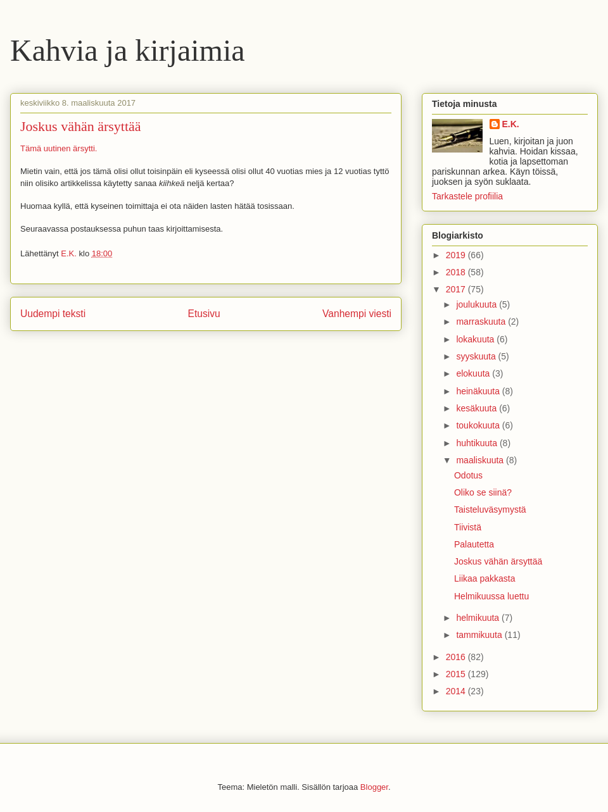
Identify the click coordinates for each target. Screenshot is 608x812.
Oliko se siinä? (483, 492)
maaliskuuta (481, 460)
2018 (457, 272)
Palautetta (474, 544)
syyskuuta (477, 356)
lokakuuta (476, 339)
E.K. (510, 124)
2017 (457, 289)
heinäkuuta (479, 391)
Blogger (374, 787)
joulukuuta (477, 304)
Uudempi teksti (53, 313)
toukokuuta (479, 425)
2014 (457, 691)
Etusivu (204, 313)
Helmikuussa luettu (491, 596)
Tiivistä (467, 527)
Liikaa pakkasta (485, 578)
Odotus (468, 475)
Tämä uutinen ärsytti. (58, 148)
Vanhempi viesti (356, 313)
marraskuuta (482, 321)
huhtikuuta (478, 443)
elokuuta (474, 373)
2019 (457, 255)
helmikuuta (479, 618)
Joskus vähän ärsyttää (498, 561)
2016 (457, 657)
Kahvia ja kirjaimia (127, 50)
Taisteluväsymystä (490, 509)
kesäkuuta (477, 408)
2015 (457, 674)
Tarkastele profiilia (467, 196)
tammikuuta (480, 635)
